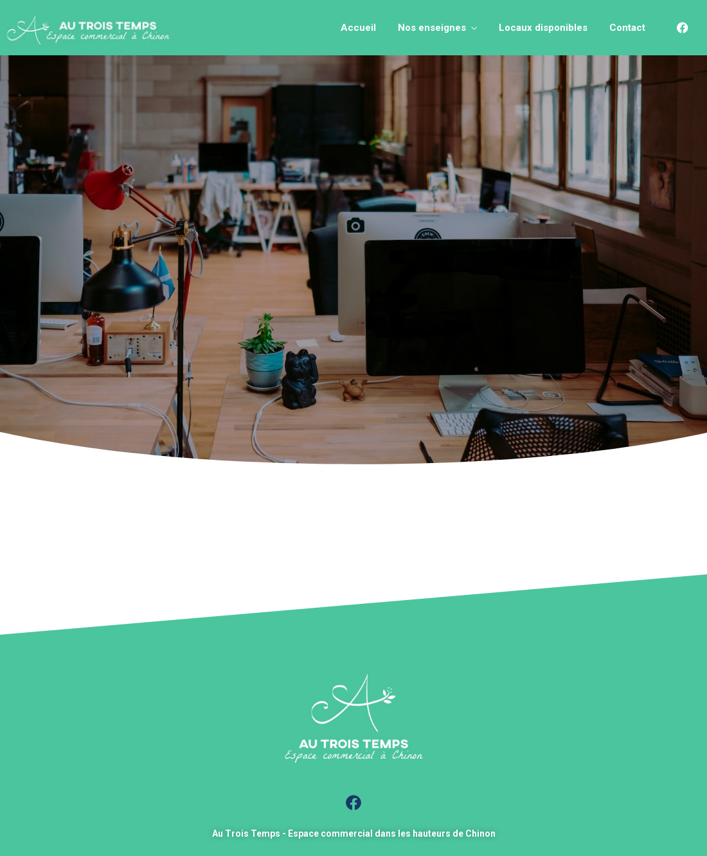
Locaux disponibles (543, 27)
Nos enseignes (432, 27)
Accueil (358, 27)
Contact (627, 27)
